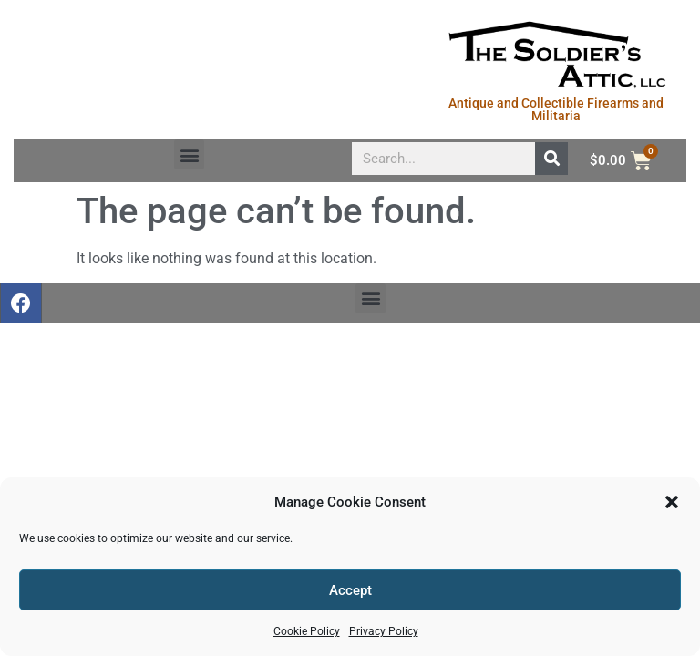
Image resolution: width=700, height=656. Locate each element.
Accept (350, 590)
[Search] (551, 158)
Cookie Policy (306, 631)
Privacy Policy (383, 631)
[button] (672, 502)
